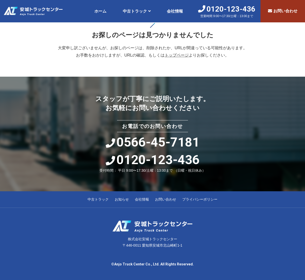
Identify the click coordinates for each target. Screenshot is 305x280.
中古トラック (135, 11)
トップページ (177, 55)
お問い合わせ (282, 11)
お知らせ (122, 199)
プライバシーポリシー (199, 199)
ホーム (100, 11)
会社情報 (175, 11)
